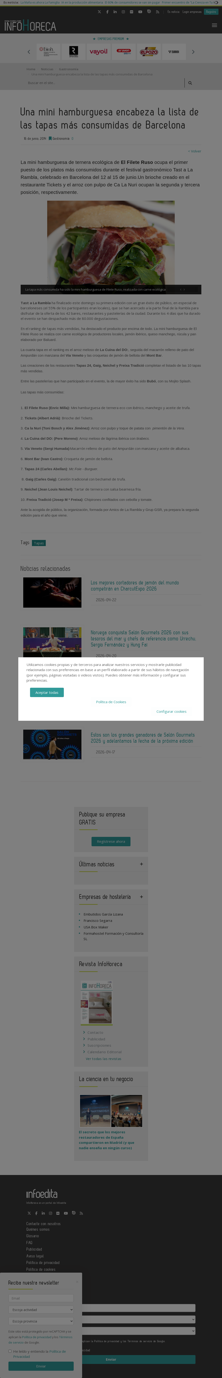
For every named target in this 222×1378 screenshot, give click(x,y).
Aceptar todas (46, 692)
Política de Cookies (111, 701)
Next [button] (193, 51)
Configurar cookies (172, 711)
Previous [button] (29, 51)
